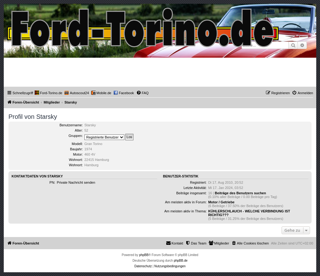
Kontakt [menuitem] (174, 243)
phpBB (143, 255)
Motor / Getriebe (221, 202)
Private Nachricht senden (76, 182)
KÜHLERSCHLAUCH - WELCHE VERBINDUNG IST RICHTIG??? (249, 213)
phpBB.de (181, 260)
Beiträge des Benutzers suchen (240, 193)
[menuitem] (48, 93)
